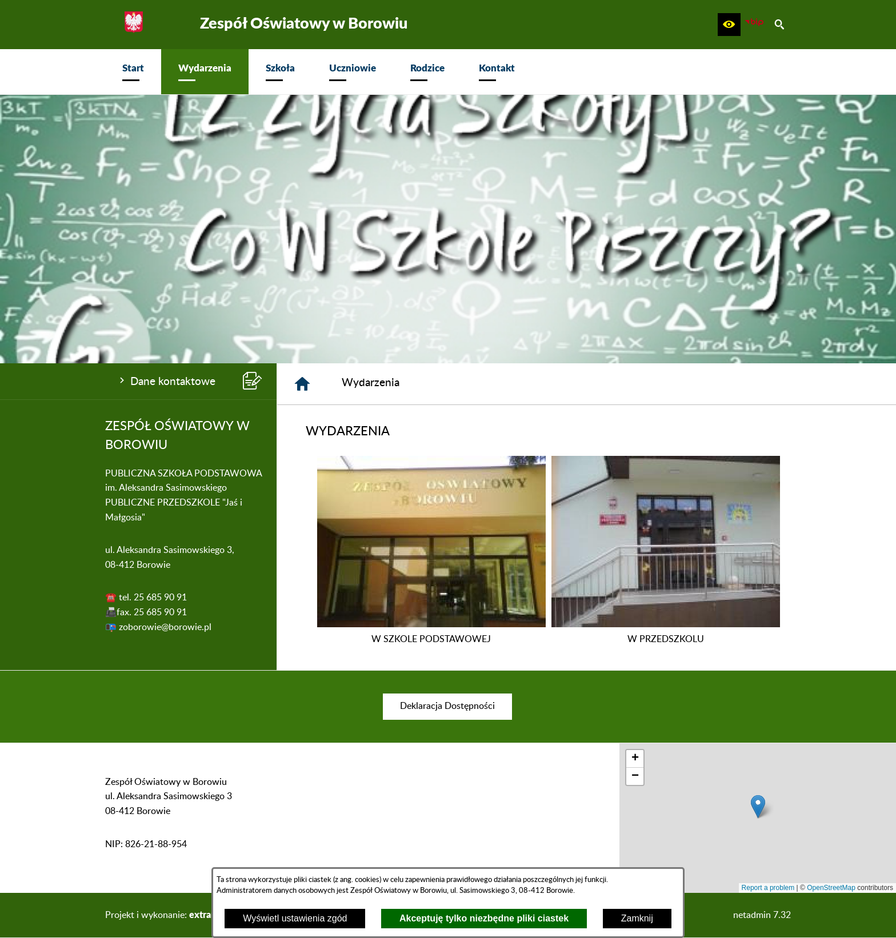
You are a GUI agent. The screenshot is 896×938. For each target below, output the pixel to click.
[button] (729, 24)
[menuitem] (133, 71)
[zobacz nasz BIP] (754, 24)
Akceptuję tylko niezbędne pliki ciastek (484, 918)
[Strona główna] (302, 383)
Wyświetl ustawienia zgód (295, 918)
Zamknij (637, 918)
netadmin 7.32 (762, 915)
